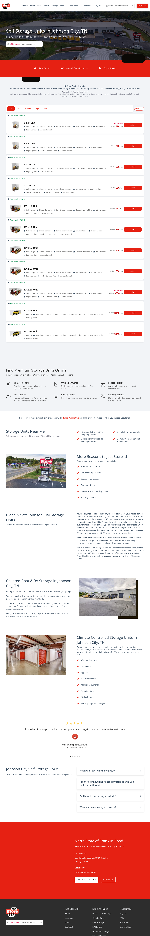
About (67, 922)
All (11, 108)
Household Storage (100, 931)
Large (37, 108)
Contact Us (69, 927)
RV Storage (97, 927)
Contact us (108, 879)
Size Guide (124, 922)
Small (19, 108)
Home (67, 913)
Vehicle (46, 108)
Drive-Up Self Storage (101, 913)
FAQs (122, 918)
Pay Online (142, 6)
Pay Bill (123, 913)
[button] (70, 756)
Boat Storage (98, 922)
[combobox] (24, 44)
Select (133, 125)
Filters (139, 108)
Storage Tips (125, 927)
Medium (28, 108)
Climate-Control (99, 918)
